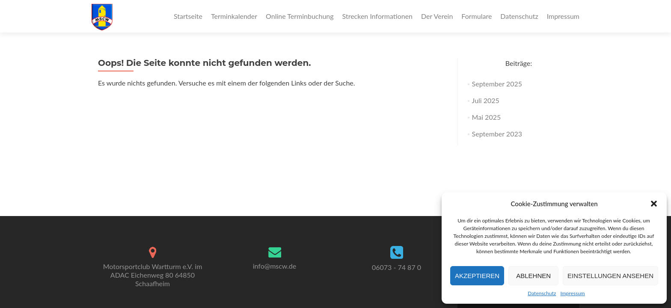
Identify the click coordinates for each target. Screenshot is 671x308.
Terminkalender (234, 16)
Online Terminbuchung (300, 16)
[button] (654, 203)
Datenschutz (542, 293)
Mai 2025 (486, 117)
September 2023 (497, 134)
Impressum (572, 293)
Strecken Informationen (377, 16)
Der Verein (437, 16)
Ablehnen (533, 275)
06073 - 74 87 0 (396, 267)
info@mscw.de (275, 266)
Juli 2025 (485, 100)
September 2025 (497, 84)
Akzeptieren (477, 275)
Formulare (476, 16)
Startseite (188, 16)
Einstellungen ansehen (610, 275)
